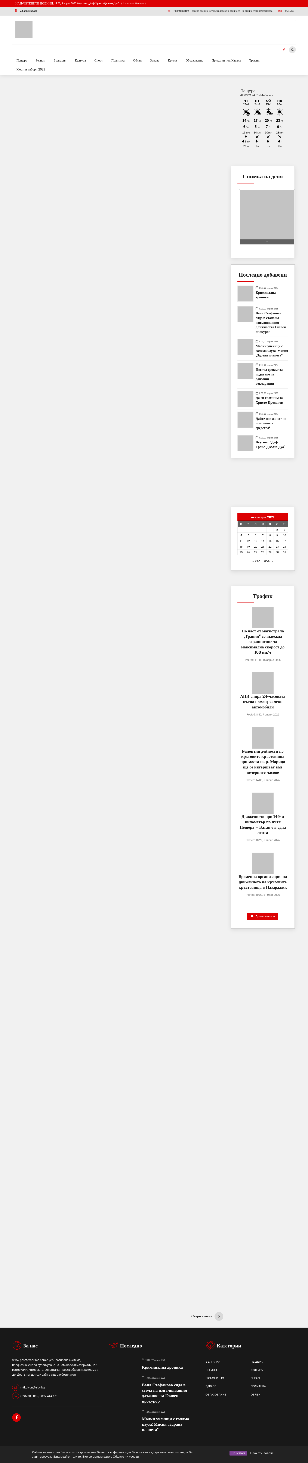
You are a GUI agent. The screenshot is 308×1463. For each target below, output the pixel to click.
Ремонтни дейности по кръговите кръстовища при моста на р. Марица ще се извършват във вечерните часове (262, 761)
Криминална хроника (266, 294)
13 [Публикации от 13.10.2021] (255, 540)
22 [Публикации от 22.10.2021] (269, 546)
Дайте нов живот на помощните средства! (271, 423)
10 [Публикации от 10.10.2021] (284, 535)
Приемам (238, 1453)
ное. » (268, 561)
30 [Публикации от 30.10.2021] (277, 552)
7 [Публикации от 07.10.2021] (263, 535)
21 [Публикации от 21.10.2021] (262, 546)
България (60, 60)
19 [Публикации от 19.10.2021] (248, 546)
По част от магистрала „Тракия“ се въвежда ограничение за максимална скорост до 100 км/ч (262, 641)
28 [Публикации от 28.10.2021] (262, 552)
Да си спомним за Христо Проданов (270, 400)
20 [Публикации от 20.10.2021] (255, 546)
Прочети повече (262, 1453)
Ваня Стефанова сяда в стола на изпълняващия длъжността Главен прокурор (271, 322)
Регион (40, 60)
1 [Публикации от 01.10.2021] (270, 529)
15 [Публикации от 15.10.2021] (269, 540)
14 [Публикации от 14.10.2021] (262, 540)
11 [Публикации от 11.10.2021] (241, 540)
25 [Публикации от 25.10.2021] (241, 552)
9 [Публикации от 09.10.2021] (277, 535)
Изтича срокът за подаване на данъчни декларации (269, 376)
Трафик (254, 60)
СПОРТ (255, 1378)
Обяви (137, 60)
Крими (172, 60)
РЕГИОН (211, 1370)
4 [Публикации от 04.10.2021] (241, 535)
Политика (117, 60)
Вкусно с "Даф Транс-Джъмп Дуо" (270, 444)
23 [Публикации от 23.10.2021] (277, 546)
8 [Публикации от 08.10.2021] (270, 535)
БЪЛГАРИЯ (213, 1361)
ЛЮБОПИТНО (215, 1378)
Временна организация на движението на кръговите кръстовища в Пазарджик (262, 882)
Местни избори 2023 (30, 69)
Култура (80, 60)
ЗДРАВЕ (211, 1386)
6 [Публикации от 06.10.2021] (255, 535)
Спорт (98, 60)
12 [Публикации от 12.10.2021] (248, 540)
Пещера (21, 60)
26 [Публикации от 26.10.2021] (248, 552)
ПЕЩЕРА (256, 1361)
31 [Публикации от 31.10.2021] (284, 552)
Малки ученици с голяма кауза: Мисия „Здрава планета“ (272, 350)
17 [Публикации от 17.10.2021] (284, 540)
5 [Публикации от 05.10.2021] (248, 535)
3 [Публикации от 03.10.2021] (284, 529)
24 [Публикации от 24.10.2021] (284, 546)
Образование (194, 60)
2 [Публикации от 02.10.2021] (277, 529)
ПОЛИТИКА (258, 1386)
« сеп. (256, 561)
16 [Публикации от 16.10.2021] (277, 540)
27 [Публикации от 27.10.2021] (255, 552)
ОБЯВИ (256, 1394)
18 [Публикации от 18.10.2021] (241, 546)
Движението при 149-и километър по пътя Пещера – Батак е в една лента (263, 824)
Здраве (154, 60)
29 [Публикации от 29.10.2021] (269, 552)
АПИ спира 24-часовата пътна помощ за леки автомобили (262, 701)
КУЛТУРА (257, 1370)
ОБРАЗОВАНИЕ (216, 1394)
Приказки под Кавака (226, 60)
